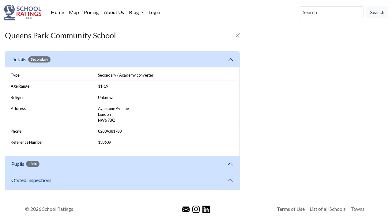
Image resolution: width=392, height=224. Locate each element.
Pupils (25, 164)
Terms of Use (291, 209)
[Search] (331, 12)
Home (57, 12)
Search (377, 12)
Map (74, 12)
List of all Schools (328, 209)
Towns (357, 209)
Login (154, 12)
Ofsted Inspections (32, 180)
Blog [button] (134, 12)
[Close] (237, 35)
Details (31, 59)
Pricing (91, 12)
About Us (114, 12)
